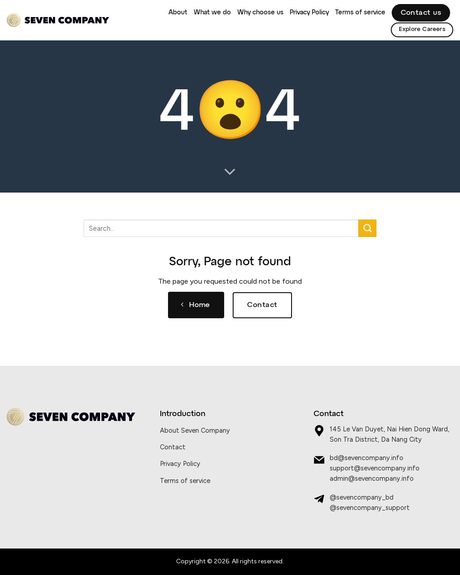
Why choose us (260, 12)
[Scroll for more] (230, 172)
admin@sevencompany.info (372, 478)
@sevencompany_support (370, 508)
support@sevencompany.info (375, 468)
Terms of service (360, 12)
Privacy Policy (309, 12)
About (177, 12)
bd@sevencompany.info (366, 458)
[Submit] (367, 228)
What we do (212, 12)
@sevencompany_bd (362, 497)
